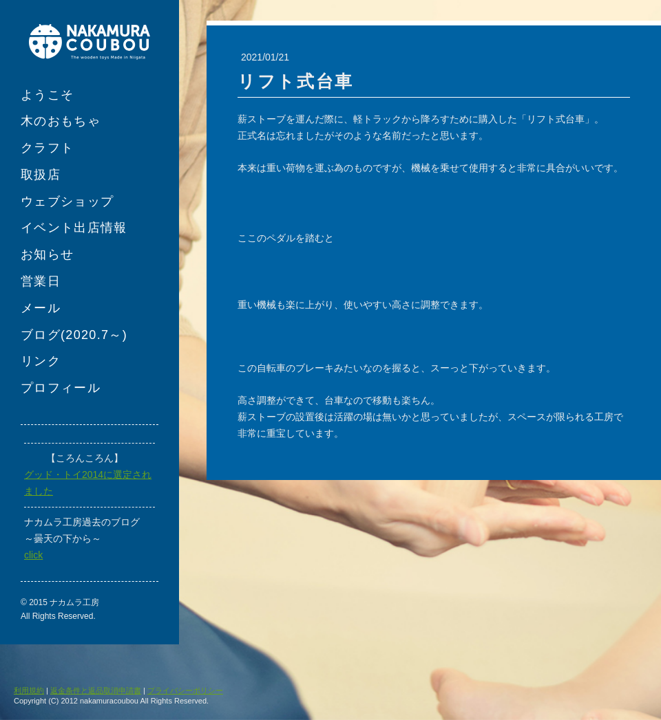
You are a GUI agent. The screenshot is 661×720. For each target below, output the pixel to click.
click (33, 554)
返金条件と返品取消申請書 (95, 690)
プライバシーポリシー (185, 690)
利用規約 (29, 690)
